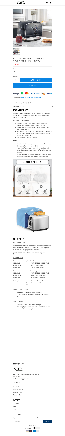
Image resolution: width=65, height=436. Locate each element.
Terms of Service (18, 389)
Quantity (15, 76)
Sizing (15, 409)
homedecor (30, 97)
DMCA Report (28, 428)
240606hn (23, 97)
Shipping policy (17, 392)
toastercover (38, 97)
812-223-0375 (17, 376)
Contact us (16, 403)
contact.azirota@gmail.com (21, 379)
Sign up (47, 421)
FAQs (14, 406)
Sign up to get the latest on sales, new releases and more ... (30, 418)
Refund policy (17, 395)
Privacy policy (17, 386)
